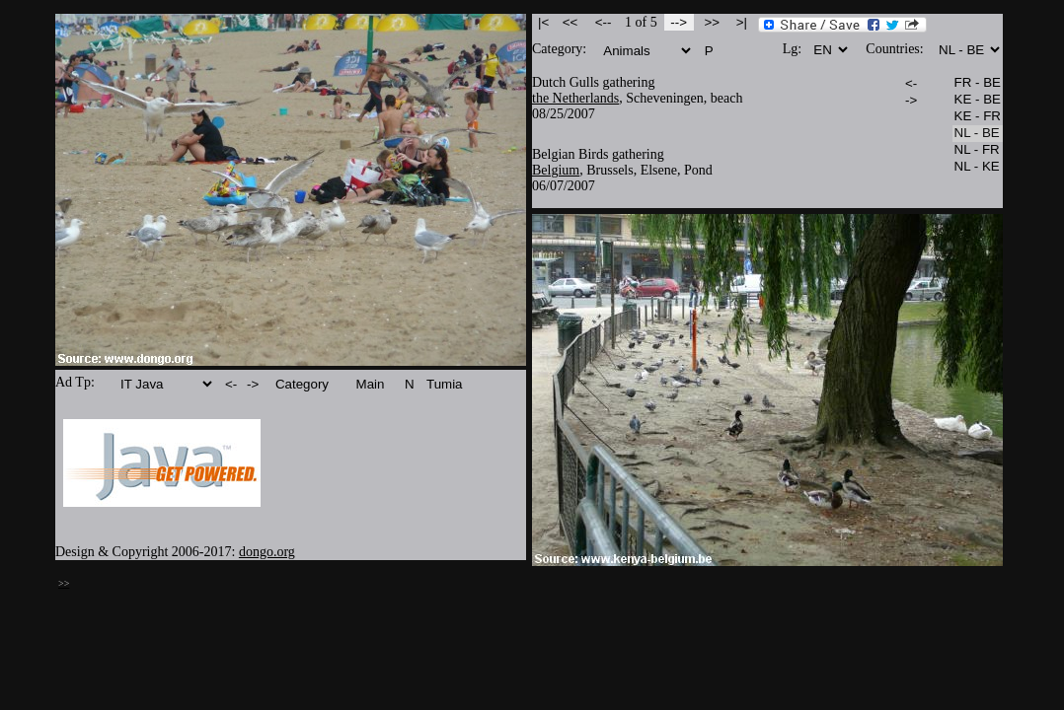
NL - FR (977, 150)
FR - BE (977, 83)
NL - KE (977, 167)
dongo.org (267, 551)
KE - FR (977, 116)
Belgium (555, 170)
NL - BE (977, 133)
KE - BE (977, 100)
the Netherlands (575, 98)
